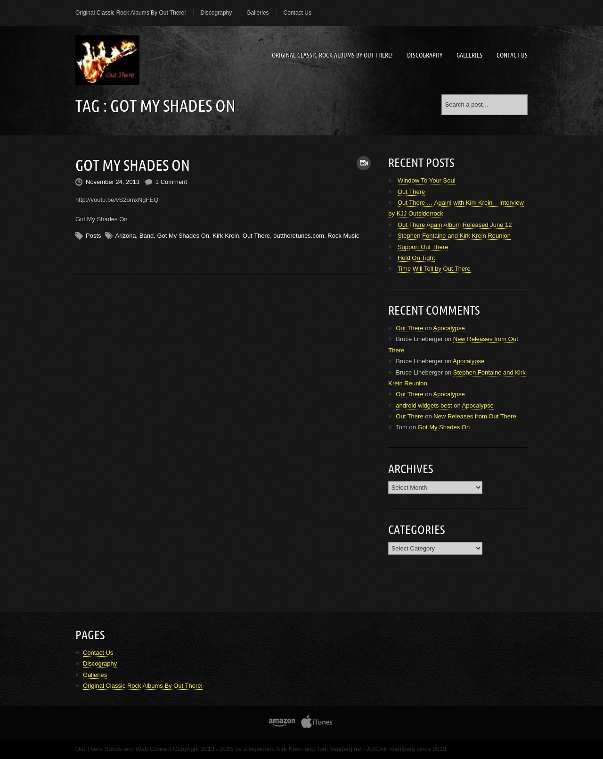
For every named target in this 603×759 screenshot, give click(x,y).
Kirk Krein (225, 234)
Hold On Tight (416, 257)
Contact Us (297, 12)
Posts (93, 234)
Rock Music (343, 234)
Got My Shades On (132, 164)
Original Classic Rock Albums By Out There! (130, 12)
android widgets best (424, 405)
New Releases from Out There (474, 416)
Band (146, 234)
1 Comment (171, 181)
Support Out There (423, 246)
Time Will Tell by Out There (434, 268)
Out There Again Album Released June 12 (455, 224)
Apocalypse (449, 328)
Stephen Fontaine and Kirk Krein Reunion (454, 235)
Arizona (125, 234)
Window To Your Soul (427, 180)
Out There (256, 234)
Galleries (257, 12)
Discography (216, 12)
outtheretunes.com (298, 234)
